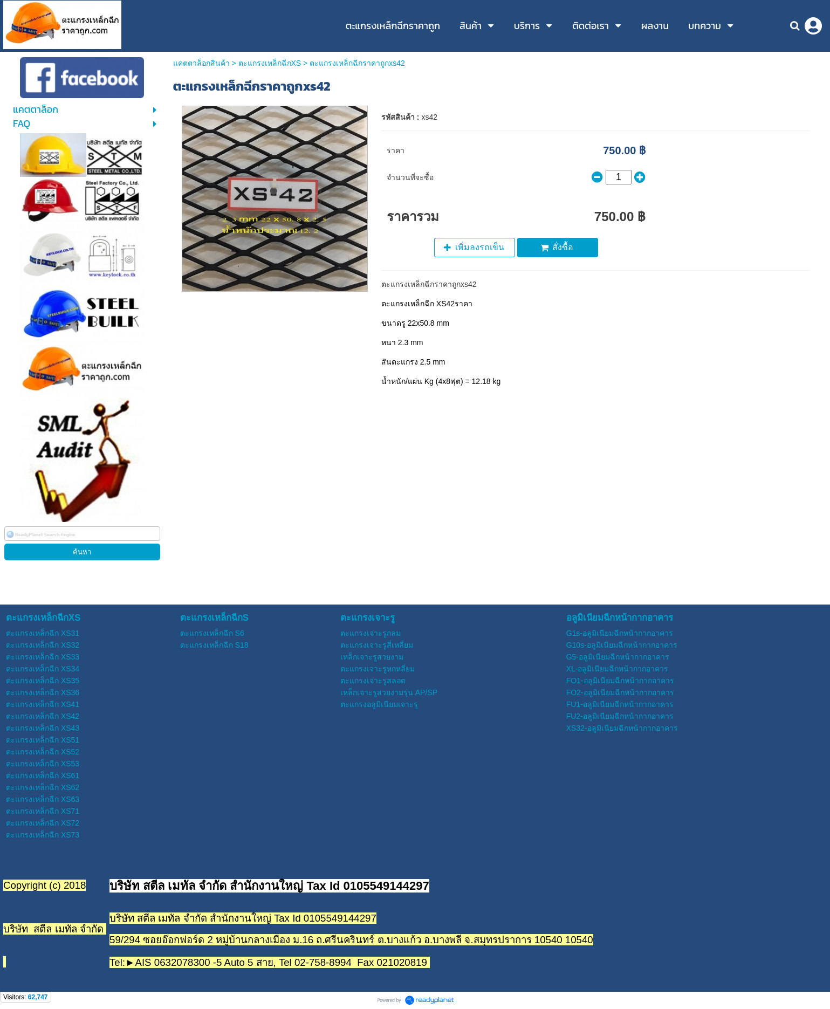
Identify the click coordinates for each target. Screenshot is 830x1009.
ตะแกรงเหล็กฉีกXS (269, 63)
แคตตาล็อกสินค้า (201, 63)
